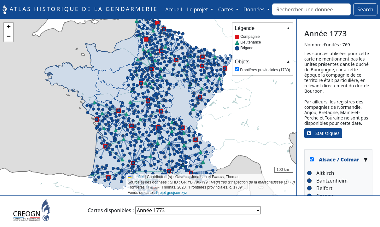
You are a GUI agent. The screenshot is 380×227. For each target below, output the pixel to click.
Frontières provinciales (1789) (262, 65)
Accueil (174, 9)
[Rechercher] (311, 9)
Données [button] (254, 9)
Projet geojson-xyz (171, 192)
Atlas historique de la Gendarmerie (80, 9)
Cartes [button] (226, 9)
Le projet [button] (198, 9)
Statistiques (323, 133)
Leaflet (136, 177)
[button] (217, 88)
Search (365, 9)
